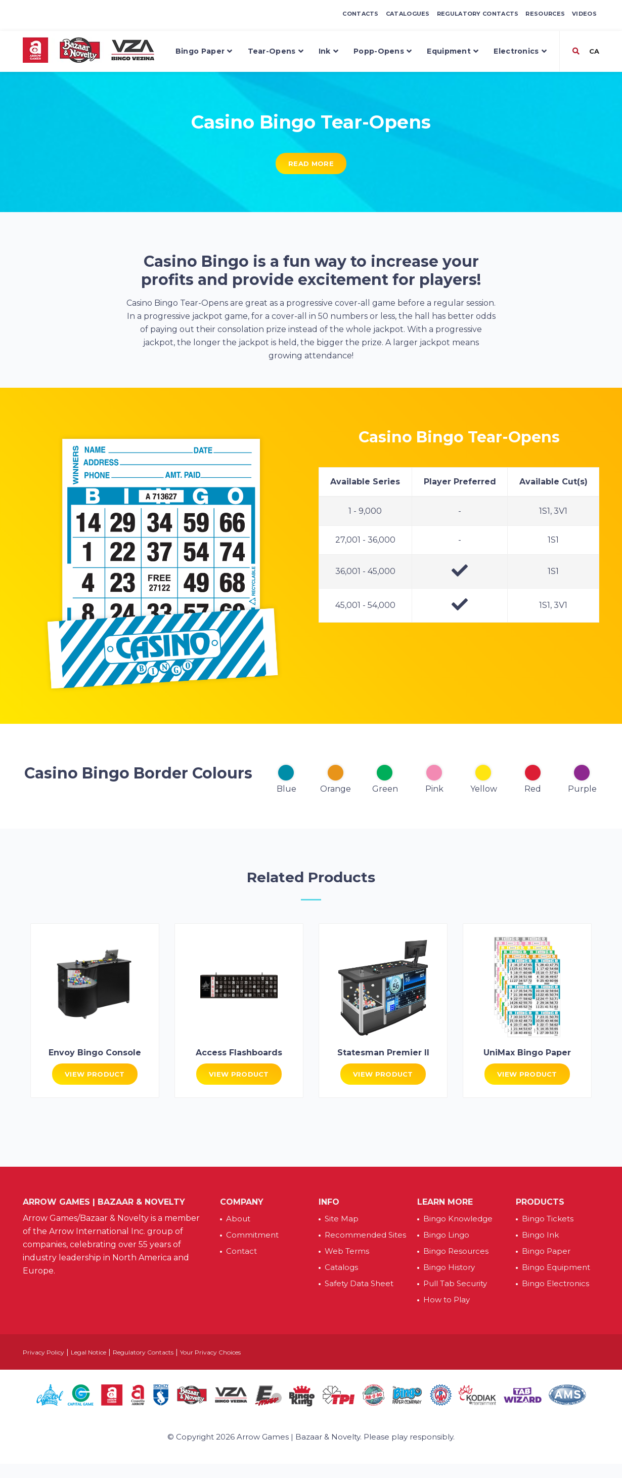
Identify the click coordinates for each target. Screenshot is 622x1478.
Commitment (252, 1235)
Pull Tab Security (455, 1283)
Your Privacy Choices (210, 1352)
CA (593, 51)
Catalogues (408, 13)
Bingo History (449, 1267)
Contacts (360, 13)
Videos (584, 13)
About (238, 1218)
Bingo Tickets (547, 1218)
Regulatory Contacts (478, 13)
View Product (95, 1074)
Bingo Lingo (446, 1235)
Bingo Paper (204, 51)
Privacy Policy (43, 1352)
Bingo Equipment (556, 1267)
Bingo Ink (540, 1235)
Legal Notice (88, 1352)
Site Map (342, 1218)
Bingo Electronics (555, 1283)
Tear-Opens (275, 51)
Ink (328, 51)
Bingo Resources (455, 1251)
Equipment (452, 51)
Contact (241, 1251)
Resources (545, 13)
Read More (311, 163)
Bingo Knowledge (458, 1218)
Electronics (520, 51)
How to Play (446, 1299)
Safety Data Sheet (359, 1283)
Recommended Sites (365, 1235)
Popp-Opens (382, 51)
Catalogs (341, 1267)
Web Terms (347, 1251)
